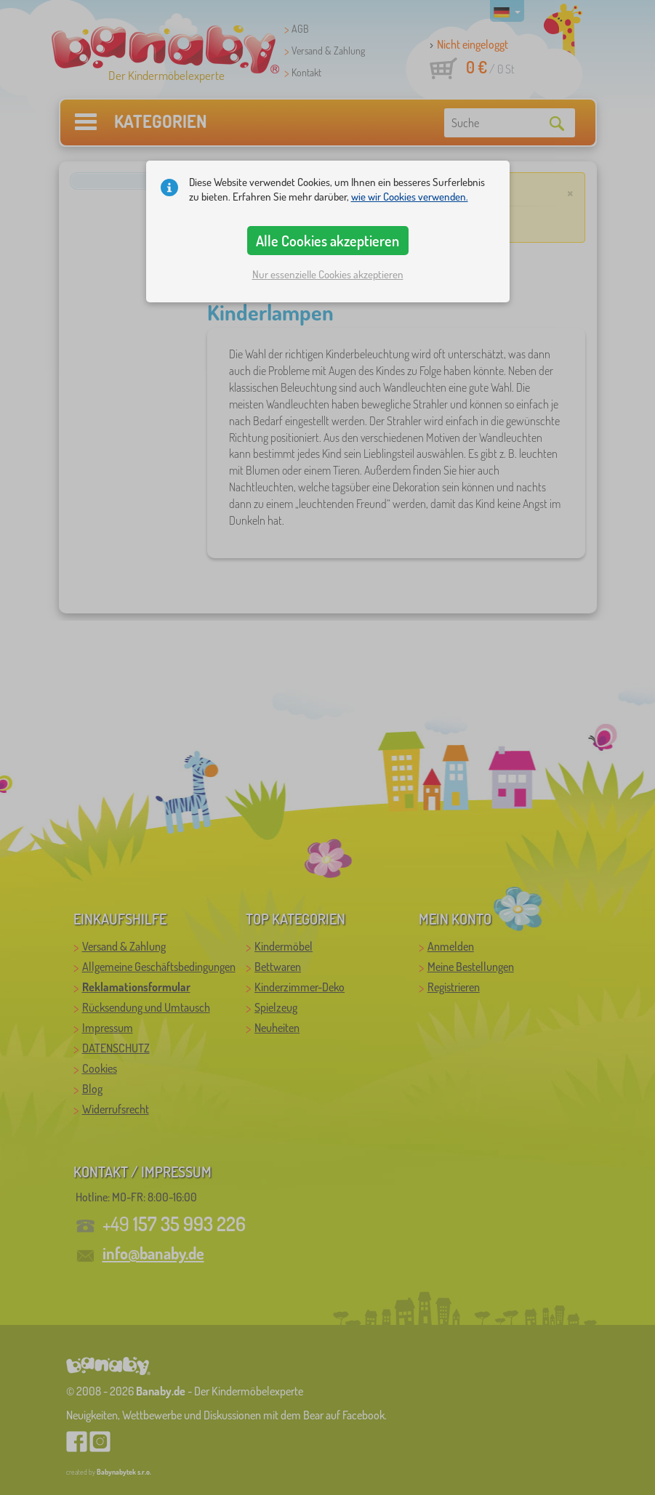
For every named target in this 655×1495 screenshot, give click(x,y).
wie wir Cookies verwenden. (409, 197)
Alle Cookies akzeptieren (327, 240)
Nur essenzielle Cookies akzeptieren (327, 274)
